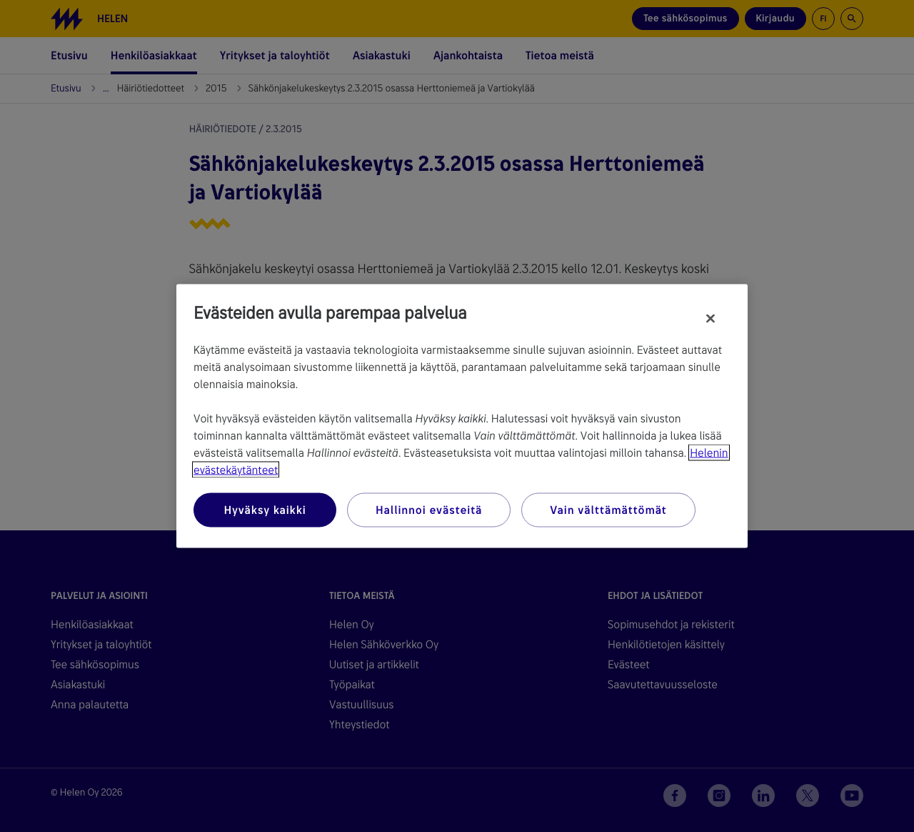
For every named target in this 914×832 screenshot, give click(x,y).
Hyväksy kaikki (265, 510)
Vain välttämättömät (608, 510)
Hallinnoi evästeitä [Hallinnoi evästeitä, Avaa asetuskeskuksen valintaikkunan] (429, 510)
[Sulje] (710, 319)
